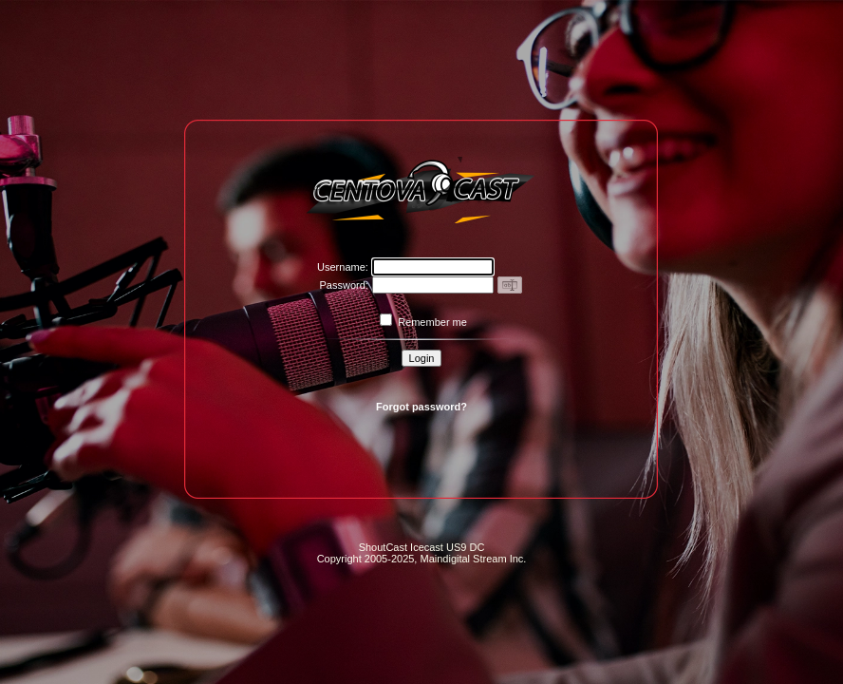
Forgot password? (421, 406)
